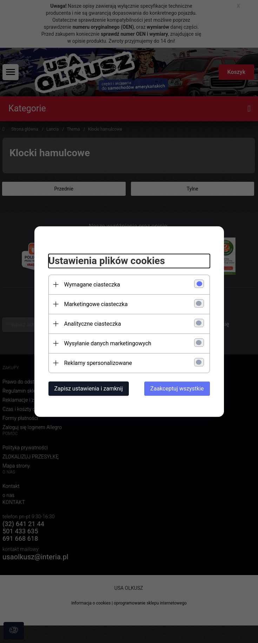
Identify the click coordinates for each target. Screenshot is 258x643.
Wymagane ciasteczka (92, 284)
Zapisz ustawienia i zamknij (88, 388)
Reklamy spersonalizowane (98, 363)
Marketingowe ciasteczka (96, 304)
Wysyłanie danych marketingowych (107, 343)
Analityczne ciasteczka (92, 323)
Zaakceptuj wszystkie (177, 388)
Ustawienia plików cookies (106, 261)
